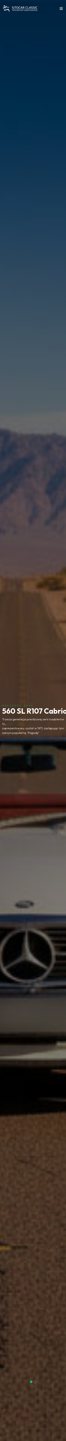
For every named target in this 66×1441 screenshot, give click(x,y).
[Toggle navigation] (61, 9)
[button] (31, 1382)
